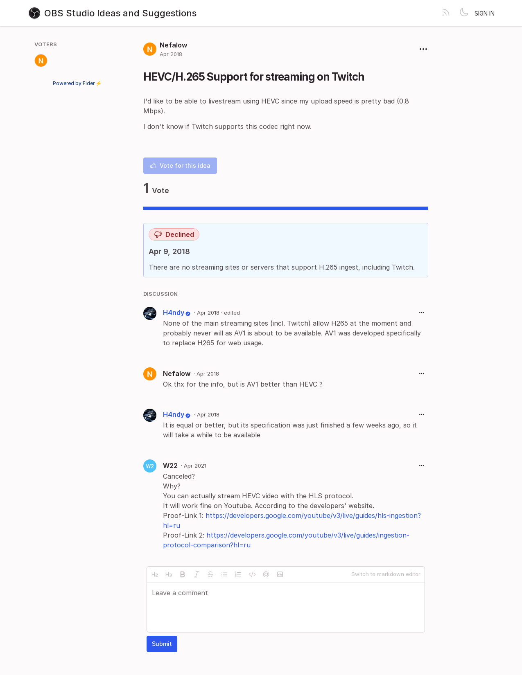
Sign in (485, 13)
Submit (162, 643)
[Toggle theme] (463, 13)
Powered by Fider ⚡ (77, 83)
